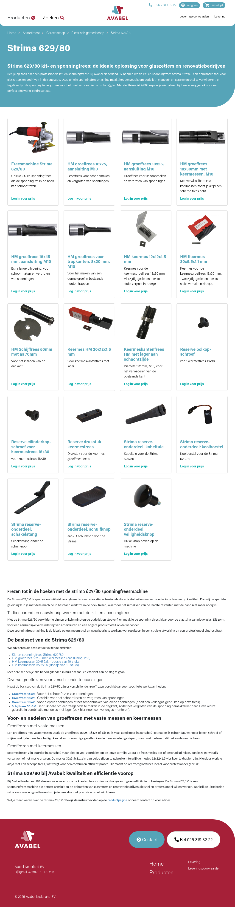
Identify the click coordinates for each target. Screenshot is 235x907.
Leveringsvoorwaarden (194, 16)
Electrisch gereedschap (87, 33)
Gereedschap (55, 33)
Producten (161, 873)
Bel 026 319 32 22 (193, 839)
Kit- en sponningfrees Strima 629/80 (38, 655)
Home (11, 33)
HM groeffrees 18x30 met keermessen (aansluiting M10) (51, 658)
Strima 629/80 (121, 33)
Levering (219, 16)
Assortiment (31, 33)
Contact (147, 839)
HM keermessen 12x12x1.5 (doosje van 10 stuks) (45, 665)
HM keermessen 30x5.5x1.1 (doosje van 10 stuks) (46, 662)
